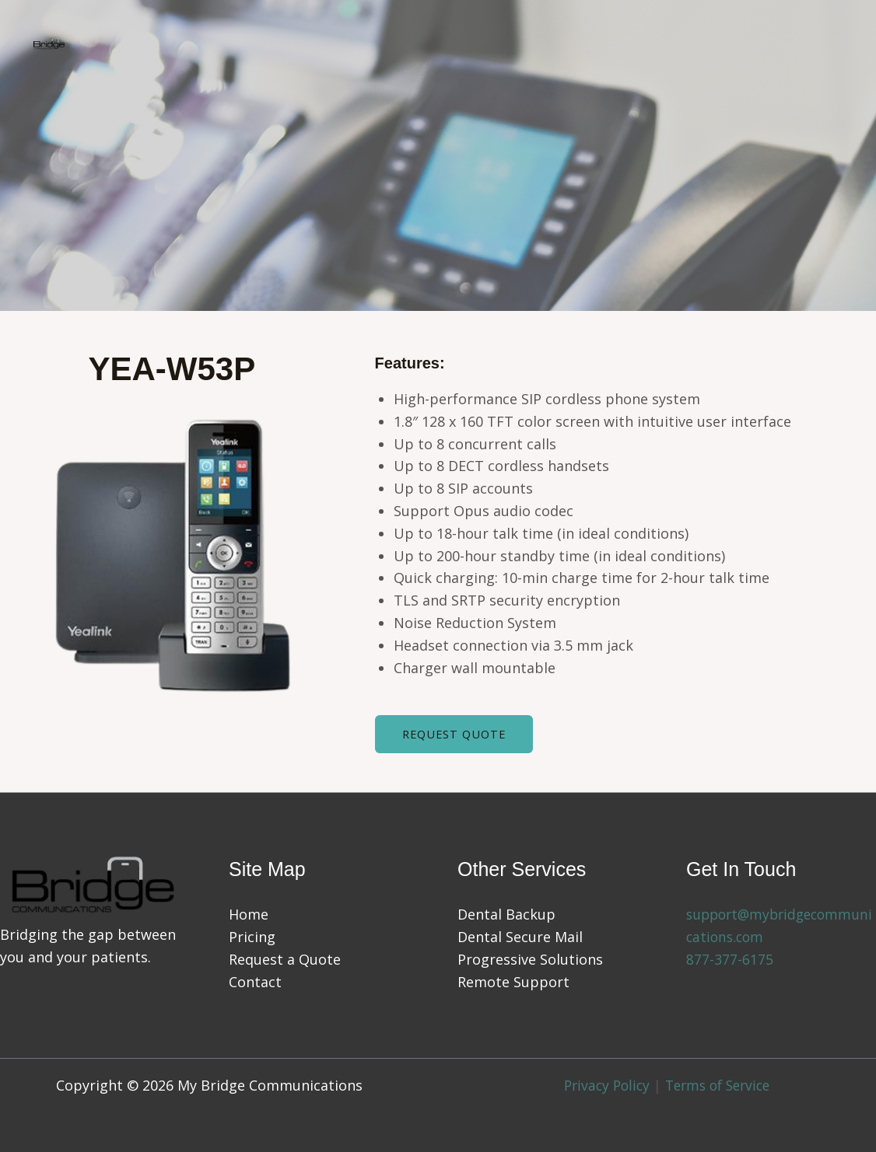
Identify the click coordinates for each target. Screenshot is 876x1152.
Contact (255, 981)
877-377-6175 (729, 959)
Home (248, 915)
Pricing (252, 937)
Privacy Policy (603, 1085)
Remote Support (513, 981)
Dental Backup (506, 915)
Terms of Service (720, 1085)
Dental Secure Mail (520, 937)
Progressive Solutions (530, 959)
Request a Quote (285, 959)
